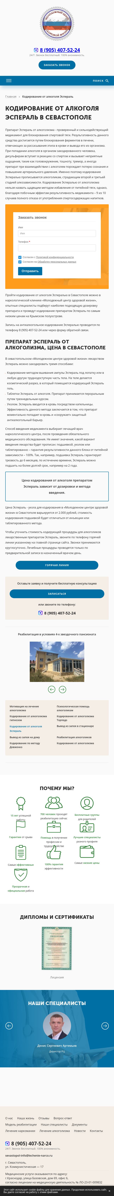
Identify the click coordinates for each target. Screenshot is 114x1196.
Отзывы (44, 1118)
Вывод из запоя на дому (25, 742)
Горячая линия (57, 570)
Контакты (96, 1131)
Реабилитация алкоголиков (74, 742)
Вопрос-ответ (62, 1118)
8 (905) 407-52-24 (60, 49)
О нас (9, 1118)
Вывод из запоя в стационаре (75, 731)
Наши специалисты (54, 1124)
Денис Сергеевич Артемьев (57, 1051)
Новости (80, 1131)
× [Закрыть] (109, 1191)
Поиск (99, 80)
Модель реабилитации (21, 1124)
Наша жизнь (25, 1118)
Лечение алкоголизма (54, 1131)
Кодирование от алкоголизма (75, 748)
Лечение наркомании (20, 1131)
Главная (10, 96)
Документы (79, 1124)
